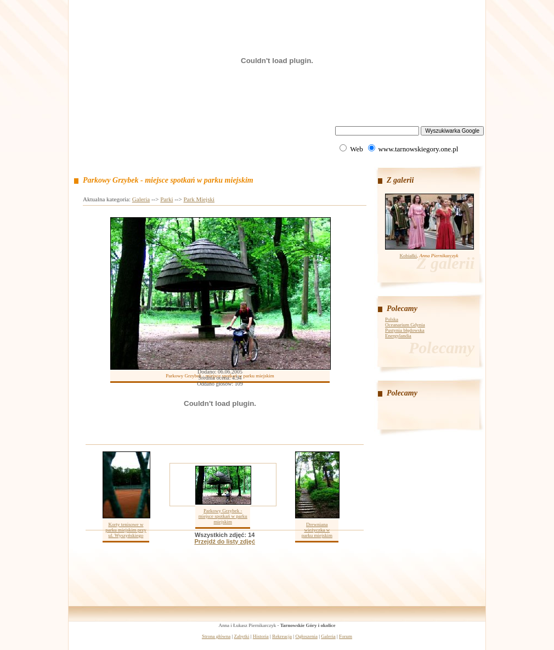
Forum (345, 636)
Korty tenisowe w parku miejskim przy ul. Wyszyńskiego (125, 530)
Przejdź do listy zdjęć (224, 541)
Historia (261, 636)
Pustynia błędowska (405, 330)
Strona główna (216, 636)
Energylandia (398, 335)
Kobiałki (408, 255)
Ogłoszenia (306, 636)
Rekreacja (282, 636)
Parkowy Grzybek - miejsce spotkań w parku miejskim (223, 516)
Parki (166, 199)
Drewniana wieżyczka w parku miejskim (317, 530)
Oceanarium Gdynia (405, 324)
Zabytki (242, 636)
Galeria (141, 199)
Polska (391, 319)
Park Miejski (198, 199)
